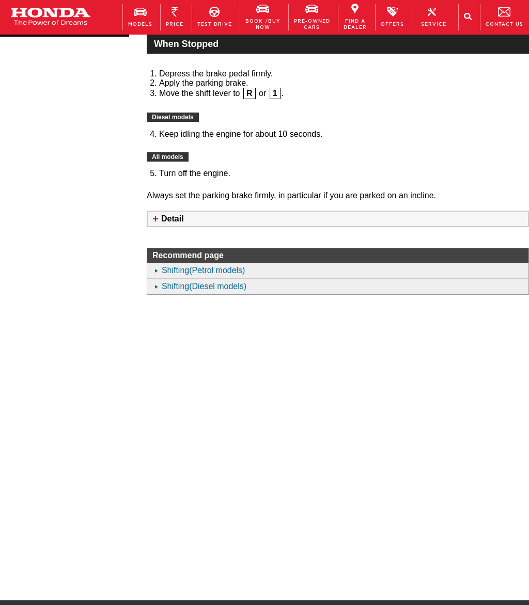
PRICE (174, 17)
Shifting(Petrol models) (203, 270)
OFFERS (392, 17)
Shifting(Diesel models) (204, 286)
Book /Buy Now (262, 17)
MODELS (140, 17)
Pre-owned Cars (312, 17)
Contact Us (504, 17)
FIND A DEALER (355, 17)
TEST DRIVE (214, 17)
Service (433, 17)
